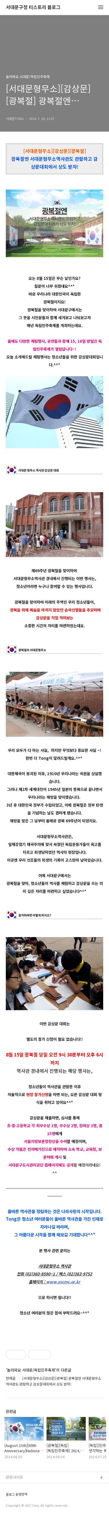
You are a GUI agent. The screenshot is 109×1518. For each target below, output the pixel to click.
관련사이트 (14, 1477)
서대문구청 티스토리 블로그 (33, 7)
